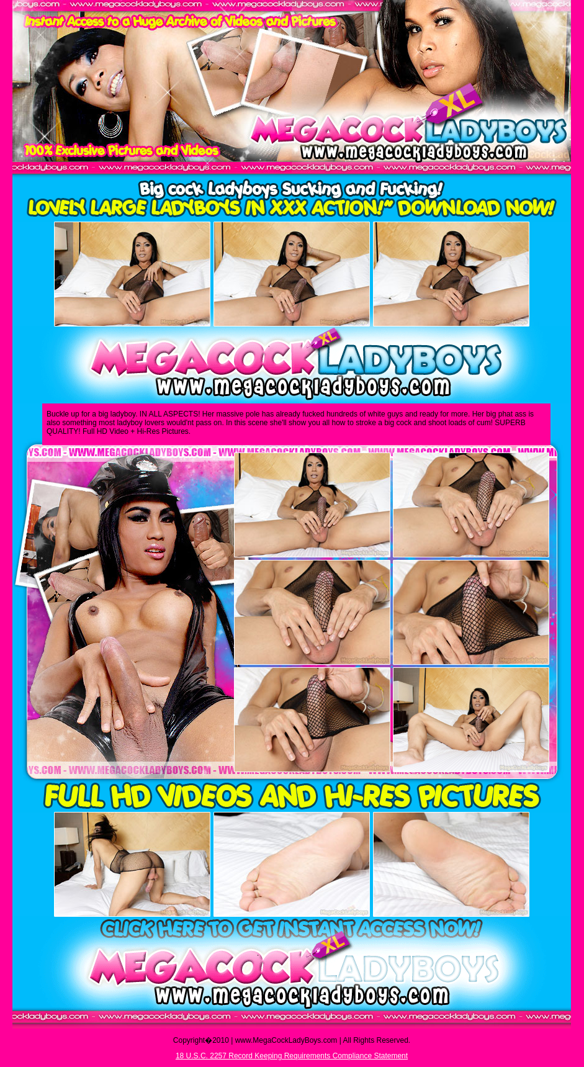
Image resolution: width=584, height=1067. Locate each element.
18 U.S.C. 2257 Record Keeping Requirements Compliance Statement (292, 1055)
